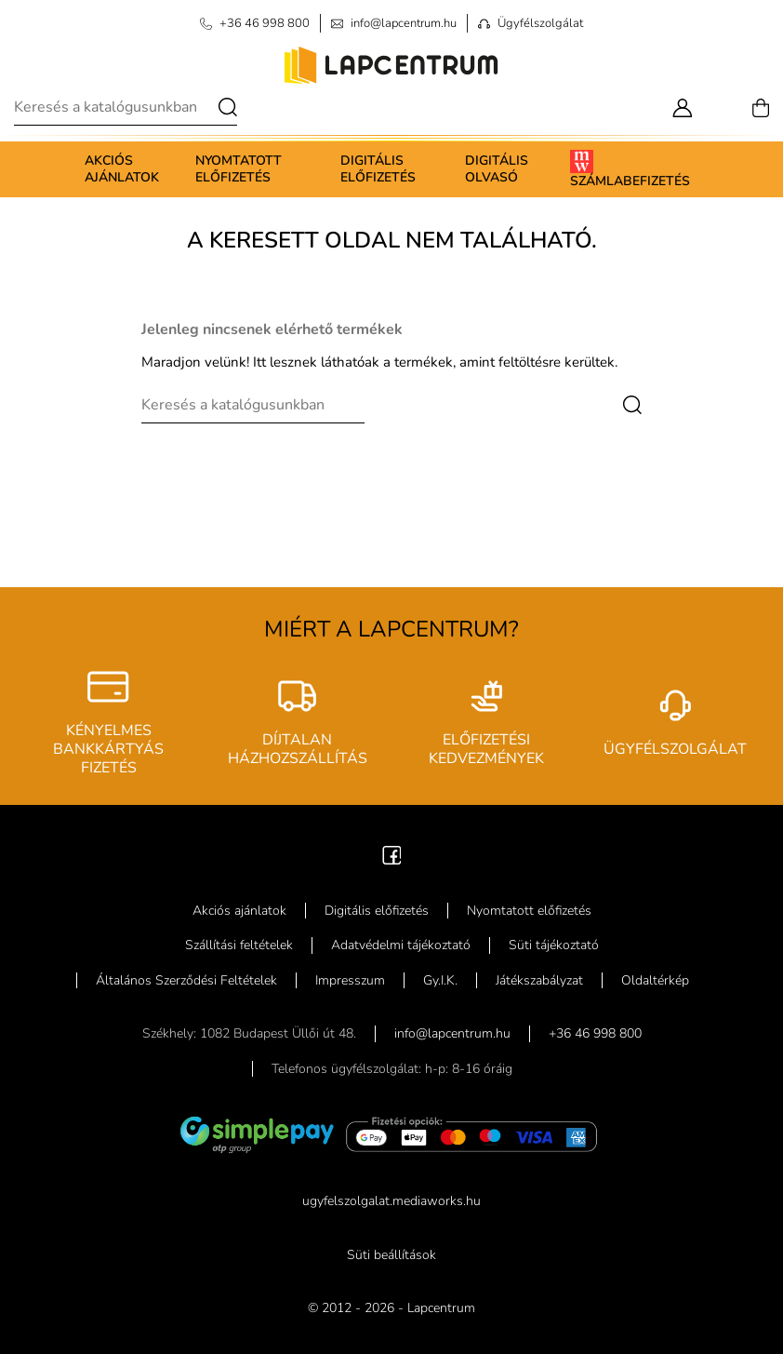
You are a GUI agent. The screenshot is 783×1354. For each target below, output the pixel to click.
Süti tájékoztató (554, 945)
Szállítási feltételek (239, 945)
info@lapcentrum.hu (452, 1033)
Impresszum (350, 980)
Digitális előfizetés (378, 169)
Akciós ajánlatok (122, 169)
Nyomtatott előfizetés (238, 169)
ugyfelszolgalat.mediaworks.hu (391, 1201)
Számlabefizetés (630, 170)
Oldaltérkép (655, 980)
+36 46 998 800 (595, 1033)
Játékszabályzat (539, 980)
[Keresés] (125, 107)
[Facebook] (392, 853)
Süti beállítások (391, 1255)
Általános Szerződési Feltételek (186, 980)
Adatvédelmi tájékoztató (401, 945)
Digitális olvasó (496, 169)
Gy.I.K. (440, 980)
